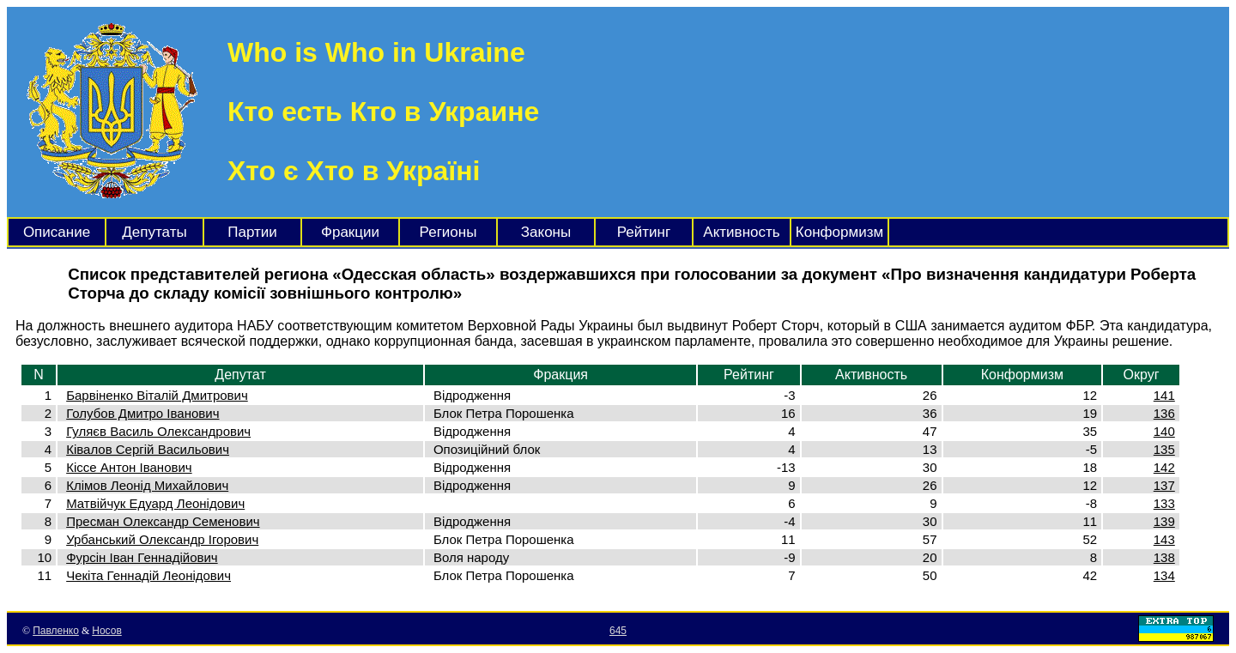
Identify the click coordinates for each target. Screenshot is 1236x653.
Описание (56, 232)
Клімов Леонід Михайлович (147, 485)
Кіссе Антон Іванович (128, 467)
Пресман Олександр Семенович (162, 521)
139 (1164, 521)
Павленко (56, 631)
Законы (546, 232)
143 (1164, 539)
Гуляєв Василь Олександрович (158, 431)
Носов (107, 631)
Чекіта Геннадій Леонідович (148, 575)
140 (1164, 431)
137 (1164, 485)
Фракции (350, 232)
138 (1164, 557)
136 (1164, 413)
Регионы (448, 232)
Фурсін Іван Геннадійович (141, 557)
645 (618, 631)
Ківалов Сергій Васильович (147, 449)
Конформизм (839, 232)
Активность (741, 232)
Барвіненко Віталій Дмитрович (157, 395)
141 (1164, 395)
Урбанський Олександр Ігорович (162, 539)
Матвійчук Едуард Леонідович (155, 503)
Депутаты (154, 232)
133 (1164, 503)
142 (1164, 467)
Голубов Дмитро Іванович (142, 413)
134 (1164, 575)
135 (1164, 449)
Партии (252, 232)
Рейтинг (643, 232)
